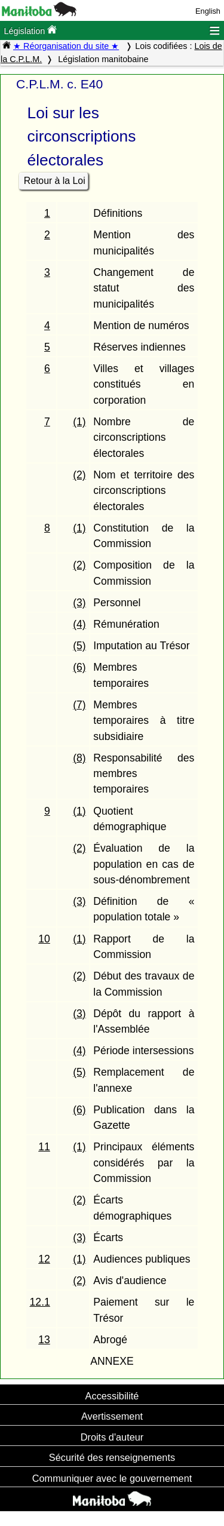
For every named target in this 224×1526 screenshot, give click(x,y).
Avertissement (112, 1416)
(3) (79, 603)
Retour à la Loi (54, 181)
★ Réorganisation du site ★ (66, 46)
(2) (79, 475)
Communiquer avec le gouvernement (112, 1478)
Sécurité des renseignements (112, 1457)
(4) (79, 624)
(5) (79, 646)
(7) (79, 705)
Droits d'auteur (112, 1437)
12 (44, 1259)
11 (44, 1147)
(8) (79, 758)
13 (44, 1340)
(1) (79, 422)
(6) (79, 667)
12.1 (40, 1302)
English (207, 11)
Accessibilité (112, 1395)
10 (44, 939)
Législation (30, 30)
